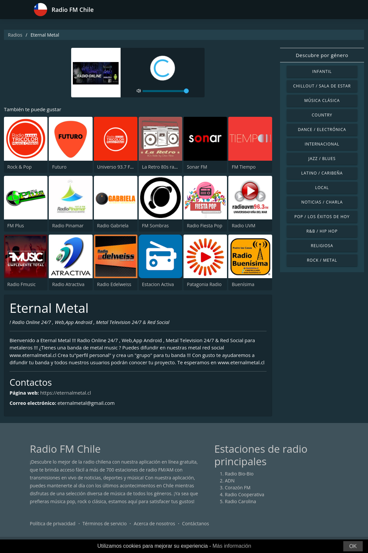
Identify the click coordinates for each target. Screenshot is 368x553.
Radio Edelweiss (114, 284)
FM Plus (15, 225)
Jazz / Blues (322, 158)
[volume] (166, 91)
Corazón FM (238, 495)
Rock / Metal (322, 260)
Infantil (322, 71)
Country (322, 115)
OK (353, 546)
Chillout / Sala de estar (322, 86)
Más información (231, 546)
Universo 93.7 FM (115, 167)
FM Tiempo (244, 167)
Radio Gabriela (113, 225)
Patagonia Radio (204, 284)
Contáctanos (195, 531)
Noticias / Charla (322, 202)
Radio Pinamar (67, 225)
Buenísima (243, 284)
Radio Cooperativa (244, 502)
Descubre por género (322, 55)
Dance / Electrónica (322, 129)
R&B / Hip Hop (322, 231)
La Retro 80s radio (161, 167)
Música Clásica (322, 100)
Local (322, 187)
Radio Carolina (240, 509)
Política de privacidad (52, 531)
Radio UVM (243, 225)
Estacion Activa (158, 284)
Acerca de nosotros (154, 531)
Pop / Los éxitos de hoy (322, 216)
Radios (15, 35)
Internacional (322, 144)
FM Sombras (155, 225)
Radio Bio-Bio (239, 481)
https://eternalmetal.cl (66, 400)
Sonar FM (197, 167)
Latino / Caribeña (322, 173)
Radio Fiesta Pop (204, 225)
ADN (230, 488)
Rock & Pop (19, 167)
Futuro (59, 167)
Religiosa (322, 245)
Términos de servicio (104, 531)
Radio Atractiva (68, 284)
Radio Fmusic (21, 284)
